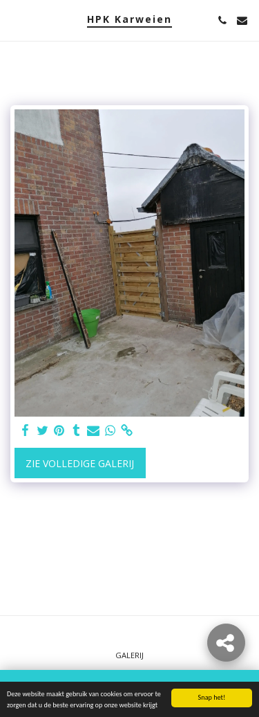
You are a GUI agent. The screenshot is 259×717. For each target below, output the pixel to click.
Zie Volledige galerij (80, 463)
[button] (15, 20)
